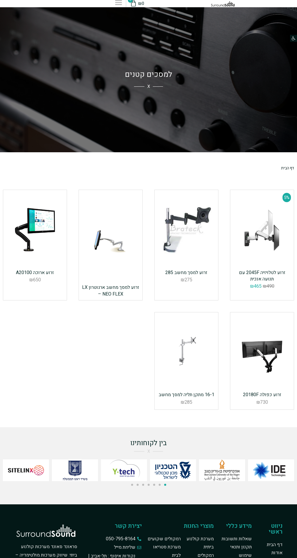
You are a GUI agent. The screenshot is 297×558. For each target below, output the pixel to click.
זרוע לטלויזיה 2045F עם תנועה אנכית (262, 290)
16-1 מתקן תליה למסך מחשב (186, 418)
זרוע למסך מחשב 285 (186, 287)
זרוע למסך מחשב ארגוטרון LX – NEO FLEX (110, 290)
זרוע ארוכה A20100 (35, 287)
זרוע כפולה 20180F (262, 418)
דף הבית (286, 167)
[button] (293, 38)
